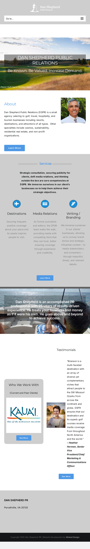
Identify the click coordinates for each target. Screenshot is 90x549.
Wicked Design (72, 537)
